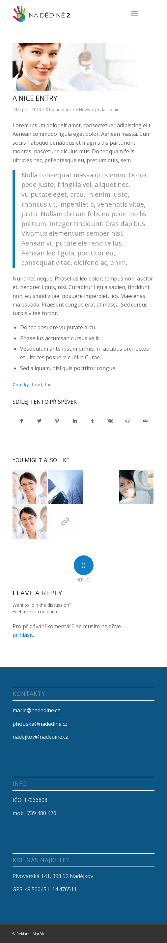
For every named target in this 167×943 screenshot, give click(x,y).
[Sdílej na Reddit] (128, 421)
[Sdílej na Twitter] (39, 421)
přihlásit (23, 634)
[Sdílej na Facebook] (22, 421)
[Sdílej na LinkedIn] (75, 421)
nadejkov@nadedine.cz (40, 736)
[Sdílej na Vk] (110, 421)
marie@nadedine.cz (36, 710)
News (84, 109)
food (37, 384)
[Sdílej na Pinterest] (57, 421)
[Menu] (134, 13)
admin (113, 109)
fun (48, 384)
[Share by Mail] (145, 421)
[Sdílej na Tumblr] (92, 421)
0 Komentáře (58, 109)
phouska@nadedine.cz (40, 723)
